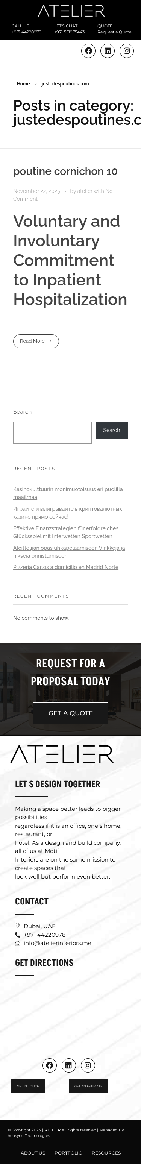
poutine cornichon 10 (65, 171)
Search (22, 411)
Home (23, 84)
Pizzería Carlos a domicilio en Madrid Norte (65, 567)
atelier (85, 191)
